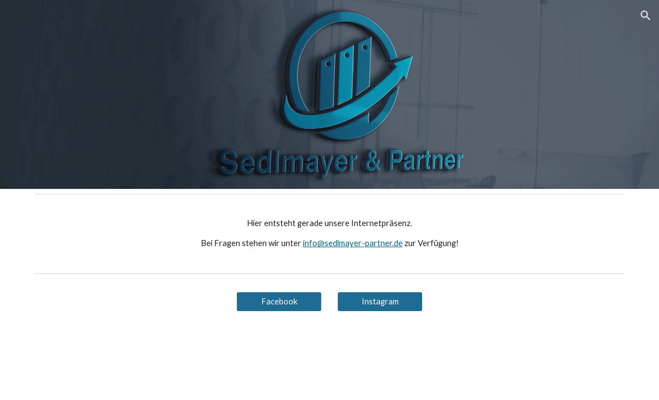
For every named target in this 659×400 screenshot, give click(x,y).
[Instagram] (380, 301)
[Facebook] (279, 301)
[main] (329, 233)
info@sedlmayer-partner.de (353, 243)
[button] (645, 15)
